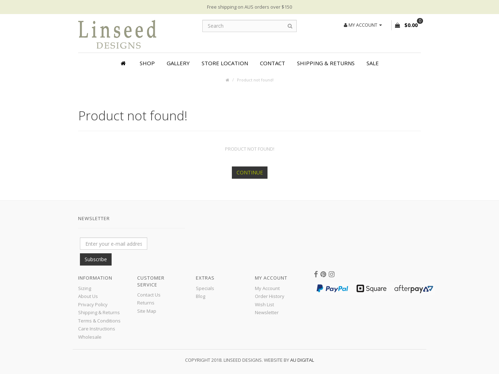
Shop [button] (147, 63)
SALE (373, 63)
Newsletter (267, 312)
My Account (267, 288)
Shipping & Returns (326, 63)
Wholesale (90, 337)
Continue (250, 172)
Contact (272, 63)
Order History (269, 296)
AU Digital (302, 360)
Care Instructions (96, 328)
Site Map (146, 311)
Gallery (178, 63)
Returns (145, 302)
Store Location (225, 63)
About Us (88, 296)
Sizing (84, 288)
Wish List (264, 304)
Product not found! (255, 80)
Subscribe (96, 259)
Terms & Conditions (99, 320)
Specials (205, 288)
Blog (200, 296)
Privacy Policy (93, 304)
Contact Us (149, 294)
